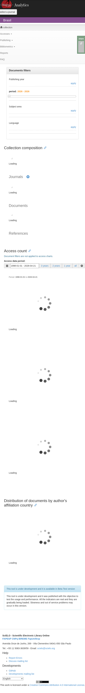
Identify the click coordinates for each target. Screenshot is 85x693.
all (75, 266)
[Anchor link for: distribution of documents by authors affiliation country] (35, 505)
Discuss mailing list (18, 661)
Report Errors (15, 658)
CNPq (15, 638)
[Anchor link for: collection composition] (44, 147)
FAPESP (6, 638)
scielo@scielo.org (46, 648)
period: (12, 91)
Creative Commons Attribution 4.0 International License (57, 685)
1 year (67, 266)
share (81, 39)
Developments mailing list (21, 674)
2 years (56, 266)
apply (73, 83)
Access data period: (14, 261)
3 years (44, 266)
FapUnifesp (34, 638)
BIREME (23, 638)
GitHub (12, 670)
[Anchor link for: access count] (29, 251)
